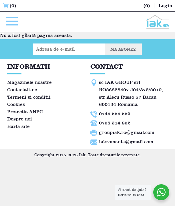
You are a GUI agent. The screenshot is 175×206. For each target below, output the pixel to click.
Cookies (16, 104)
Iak (82, 154)
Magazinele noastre (29, 82)
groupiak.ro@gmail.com (126, 132)
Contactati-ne (22, 89)
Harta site (18, 126)
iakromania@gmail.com (126, 141)
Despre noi (19, 119)
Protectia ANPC (25, 111)
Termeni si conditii (29, 97)
